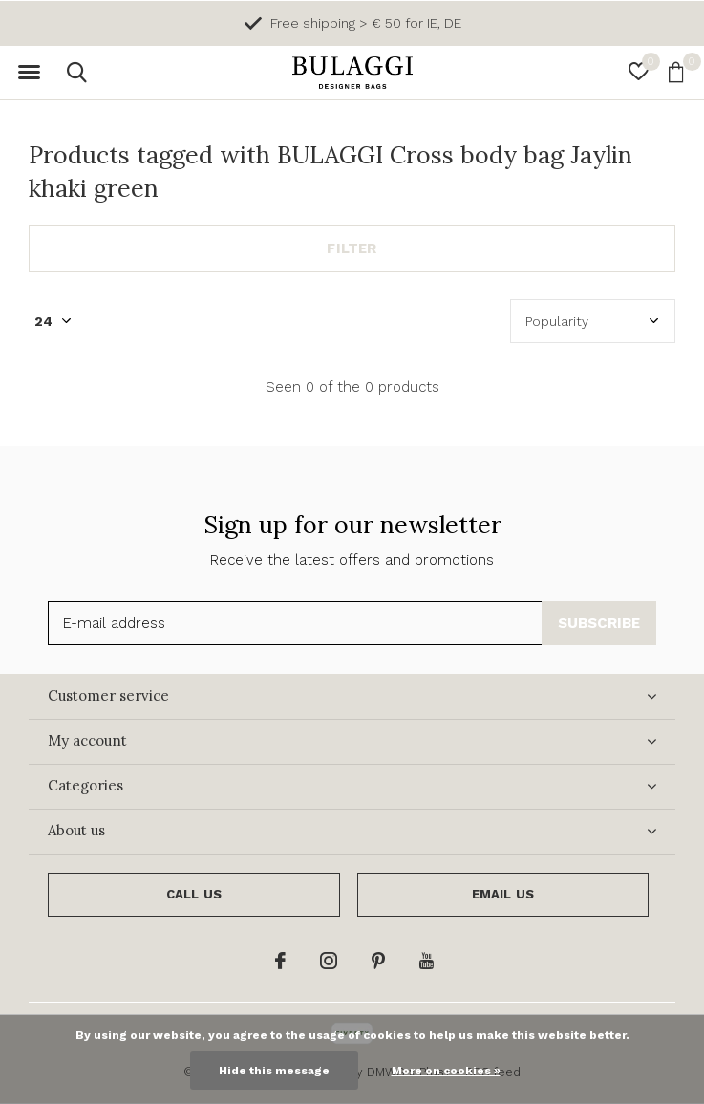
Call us (194, 894)
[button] (28, 72)
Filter (351, 248)
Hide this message (274, 1070)
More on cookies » (446, 1070)
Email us (503, 894)
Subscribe (599, 623)
